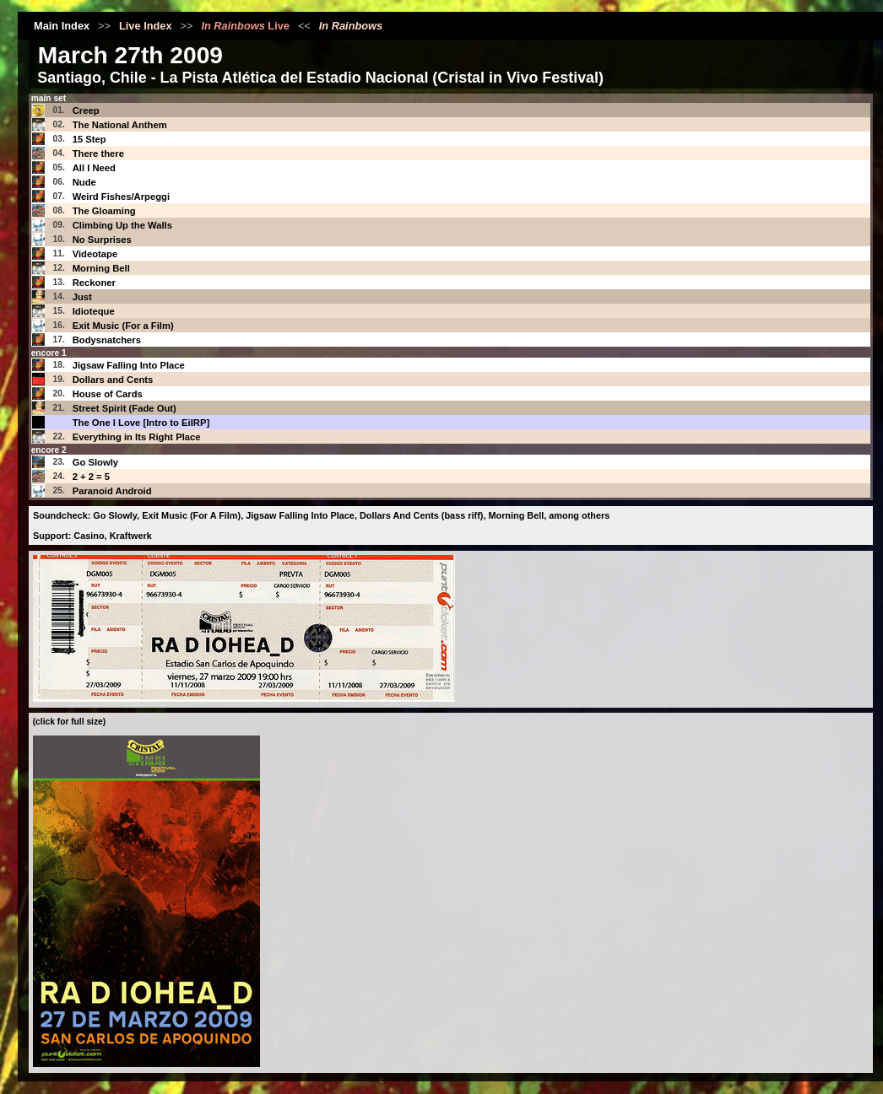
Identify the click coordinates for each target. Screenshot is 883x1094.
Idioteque (94, 311)
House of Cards (108, 394)
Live (245, 25)
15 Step (89, 139)
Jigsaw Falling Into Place (129, 365)
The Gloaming (104, 211)
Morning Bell (101, 268)
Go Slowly (95, 462)
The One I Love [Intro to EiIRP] (141, 423)
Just (82, 297)
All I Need (94, 168)
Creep (86, 110)
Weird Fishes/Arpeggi (121, 196)
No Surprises (102, 239)
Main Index (61, 25)
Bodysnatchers (107, 340)
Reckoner (94, 283)
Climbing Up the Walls (122, 225)
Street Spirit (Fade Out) (124, 408)
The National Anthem (120, 125)
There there (98, 153)
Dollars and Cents (113, 380)
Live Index (145, 25)
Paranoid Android (112, 491)
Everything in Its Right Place (137, 437)
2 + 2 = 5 (91, 477)
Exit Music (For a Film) (123, 326)
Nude (84, 182)
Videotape (95, 254)
